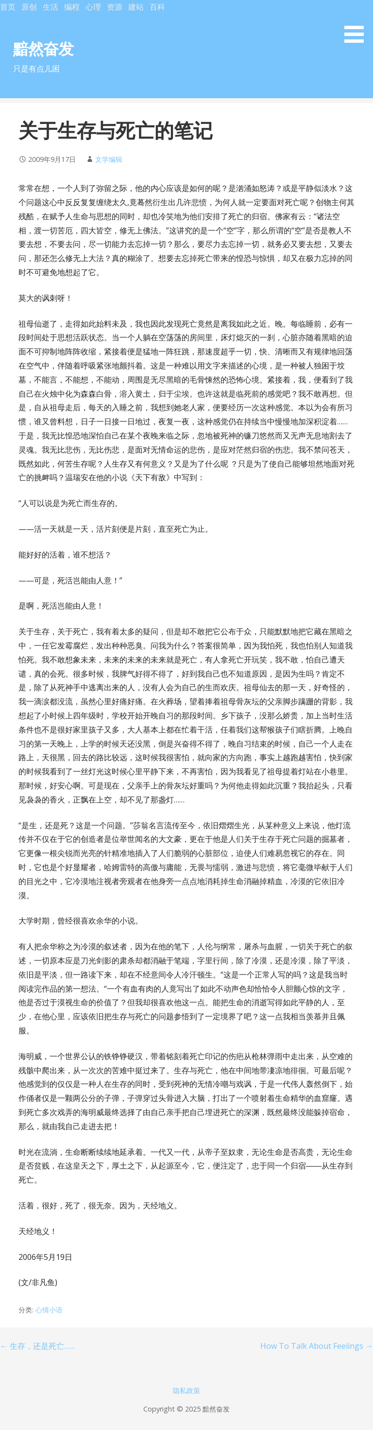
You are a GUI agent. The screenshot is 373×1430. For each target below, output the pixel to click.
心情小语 (49, 1309)
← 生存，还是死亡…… (37, 1346)
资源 (114, 6)
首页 (8, 6)
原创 (29, 6)
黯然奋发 (43, 48)
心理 (93, 6)
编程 (72, 6)
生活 (50, 6)
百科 (157, 6)
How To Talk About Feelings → (316, 1346)
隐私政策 (186, 1390)
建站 (136, 6)
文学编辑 (108, 159)
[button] (357, 23)
